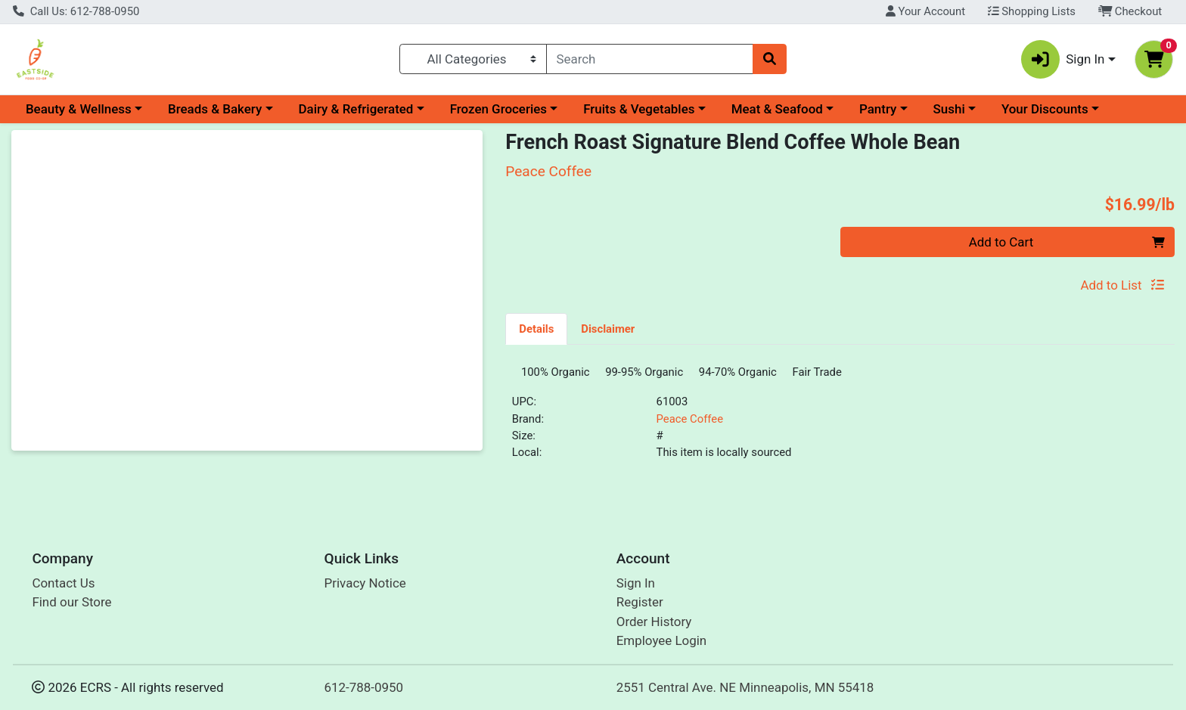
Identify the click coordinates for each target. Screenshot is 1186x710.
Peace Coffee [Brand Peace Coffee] (690, 424)
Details (536, 329)
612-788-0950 (364, 687)
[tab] (536, 328)
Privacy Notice (365, 583)
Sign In (635, 583)
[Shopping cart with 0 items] (1154, 59)
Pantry (877, 108)
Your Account (925, 11)
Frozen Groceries (498, 108)
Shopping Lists (1032, 11)
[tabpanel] (840, 421)
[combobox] (650, 59)
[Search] (650, 59)
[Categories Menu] (472, 59)
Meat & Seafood (777, 108)
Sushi (949, 108)
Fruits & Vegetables (638, 108)
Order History (654, 621)
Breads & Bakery (215, 108)
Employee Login (661, 640)
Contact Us (63, 583)
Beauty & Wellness (79, 108)
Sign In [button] (1063, 59)
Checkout (1130, 11)
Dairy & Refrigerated (355, 108)
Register (639, 601)
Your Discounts (1044, 108)
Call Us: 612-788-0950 (76, 11)
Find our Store (71, 601)
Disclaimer (608, 329)
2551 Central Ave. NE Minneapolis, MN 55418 (745, 687)
